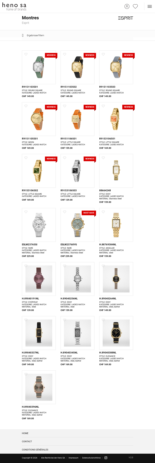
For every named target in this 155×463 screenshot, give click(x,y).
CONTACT (27, 442)
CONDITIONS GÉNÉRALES (35, 451)
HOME (25, 434)
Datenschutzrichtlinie (91, 459)
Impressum (73, 459)
